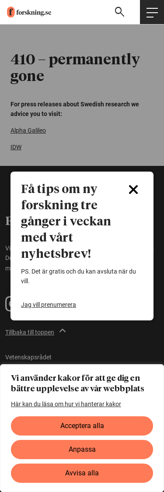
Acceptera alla (82, 426)
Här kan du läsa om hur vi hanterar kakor (66, 404)
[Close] (133, 189)
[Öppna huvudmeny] (152, 12)
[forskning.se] (25, 12)
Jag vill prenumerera (48, 304)
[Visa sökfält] (120, 12)
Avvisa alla (82, 473)
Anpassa (82, 449)
